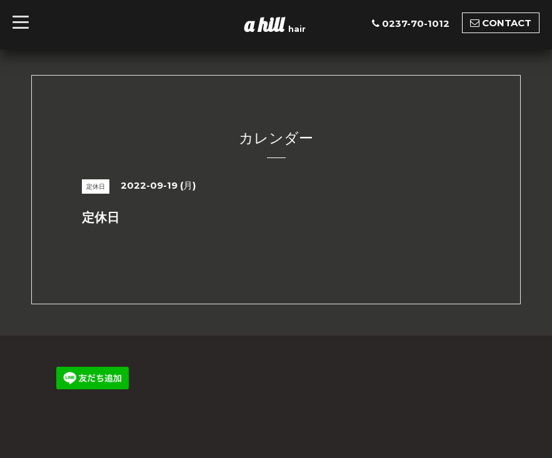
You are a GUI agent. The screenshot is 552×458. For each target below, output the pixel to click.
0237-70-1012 (415, 23)
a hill (266, 24)
